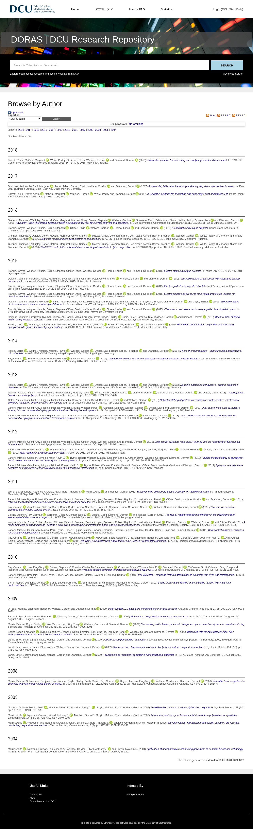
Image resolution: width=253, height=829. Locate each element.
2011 (75, 129)
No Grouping (136, 123)
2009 (90, 129)
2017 (29, 129)
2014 (52, 129)
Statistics (167, 9)
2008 (98, 129)
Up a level (15, 112)
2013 (59, 129)
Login (216, 9)
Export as (13, 115)
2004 (113, 129)
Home (75, 9)
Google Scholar (135, 794)
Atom (210, 115)
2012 (67, 129)
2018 (21, 129)
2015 (44, 129)
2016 (36, 129)
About (33, 798)
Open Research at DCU (43, 801)
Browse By (104, 9)
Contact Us (36, 794)
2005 (106, 129)
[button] (56, 119)
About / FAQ (137, 9)
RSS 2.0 (238, 115)
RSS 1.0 (223, 115)
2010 (82, 129)
